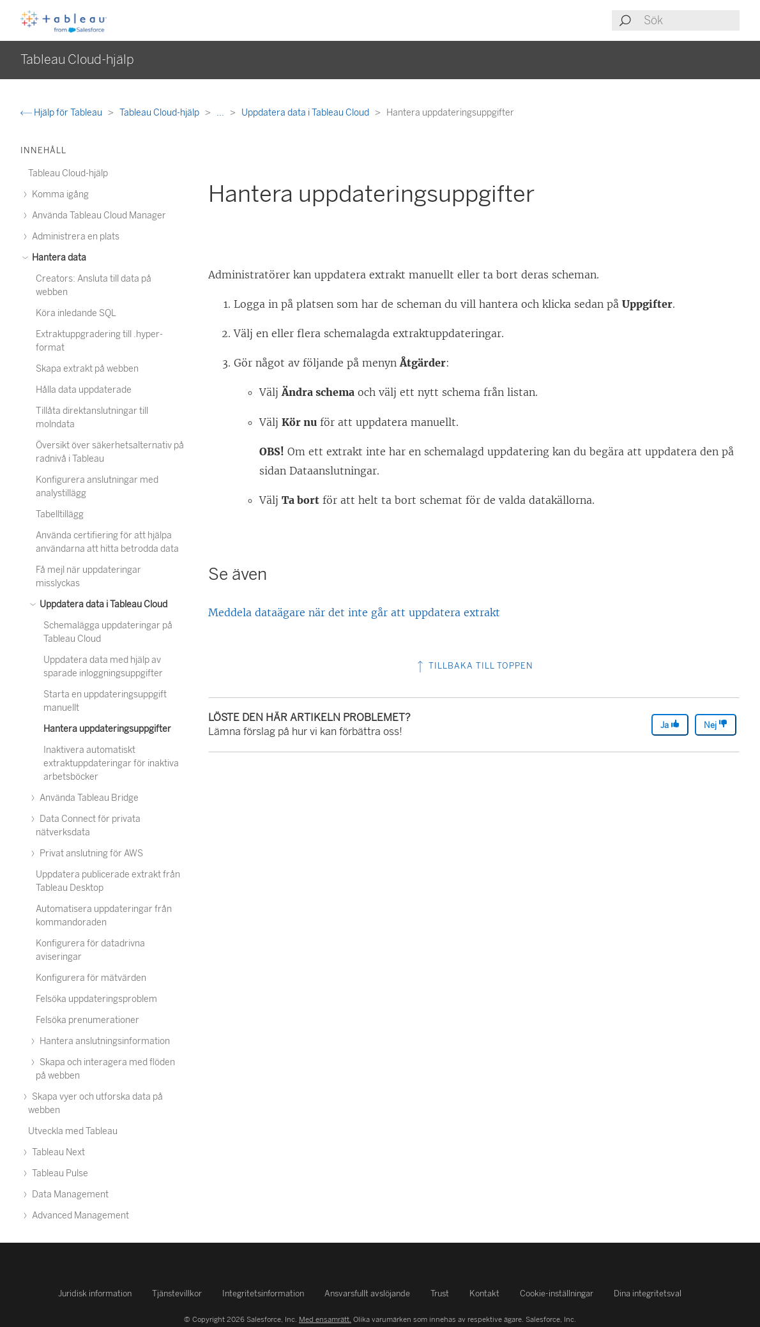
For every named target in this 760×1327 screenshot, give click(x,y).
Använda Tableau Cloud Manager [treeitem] (97, 215)
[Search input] (691, 20)
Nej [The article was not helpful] (715, 724)
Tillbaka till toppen (473, 666)
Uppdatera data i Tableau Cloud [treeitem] (101, 604)
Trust (439, 1293)
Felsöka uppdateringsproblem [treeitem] (96, 999)
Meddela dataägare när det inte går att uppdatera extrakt (354, 612)
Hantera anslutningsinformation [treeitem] (103, 1041)
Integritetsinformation (263, 1293)
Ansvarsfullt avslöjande (367, 1293)
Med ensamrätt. (325, 1319)
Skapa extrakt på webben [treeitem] (87, 368)
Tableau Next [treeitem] (56, 1152)
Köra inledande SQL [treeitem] (76, 313)
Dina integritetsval (647, 1293)
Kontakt (484, 1293)
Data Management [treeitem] (68, 1194)
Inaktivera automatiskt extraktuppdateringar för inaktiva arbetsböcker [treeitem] (111, 763)
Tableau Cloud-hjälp (160, 112)
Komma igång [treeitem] (58, 194)
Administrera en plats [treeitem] (73, 236)
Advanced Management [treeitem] (78, 1215)
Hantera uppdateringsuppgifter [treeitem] (107, 729)
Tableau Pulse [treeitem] (58, 1173)
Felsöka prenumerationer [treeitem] (87, 1020)
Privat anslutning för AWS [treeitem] (89, 853)
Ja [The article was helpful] (670, 724)
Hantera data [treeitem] (57, 257)
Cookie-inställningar (556, 1293)
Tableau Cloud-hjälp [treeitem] (68, 173)
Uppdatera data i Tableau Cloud (306, 112)
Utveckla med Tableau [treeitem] (73, 1131)
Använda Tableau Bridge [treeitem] (87, 797)
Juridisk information (95, 1293)
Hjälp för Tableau (62, 112)
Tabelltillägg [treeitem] (60, 514)
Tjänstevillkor (177, 1293)
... (221, 112)
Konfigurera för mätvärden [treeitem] (91, 978)
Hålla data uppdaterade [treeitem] (84, 389)
